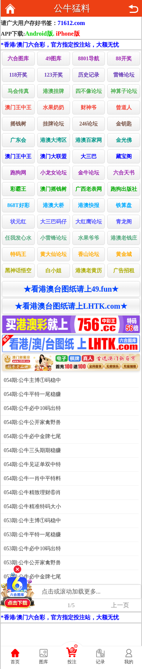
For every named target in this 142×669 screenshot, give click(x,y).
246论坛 (88, 124)
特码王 (18, 254)
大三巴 (89, 156)
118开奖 (18, 75)
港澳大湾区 (53, 140)
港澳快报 (88, 205)
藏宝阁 (124, 156)
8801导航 (88, 58)
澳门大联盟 (53, 156)
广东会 (18, 140)
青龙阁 (124, 222)
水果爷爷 (88, 238)
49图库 (53, 58)
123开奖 (53, 75)
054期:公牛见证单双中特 (32, 464)
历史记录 (88, 75)
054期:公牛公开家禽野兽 (32, 422)
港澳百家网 (88, 140)
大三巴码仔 (53, 222)
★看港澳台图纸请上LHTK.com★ (71, 306)
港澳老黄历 (88, 270)
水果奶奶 (53, 107)
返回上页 (133, 8)
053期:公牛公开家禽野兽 (32, 562)
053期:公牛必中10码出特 (32, 548)
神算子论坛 (124, 91)
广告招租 (123, 270)
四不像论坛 (88, 91)
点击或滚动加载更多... (71, 591)
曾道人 (124, 107)
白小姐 (53, 270)
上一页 (120, 605)
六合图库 (18, 58)
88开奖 (124, 58)
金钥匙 (124, 124)
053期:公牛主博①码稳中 (32, 520)
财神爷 (89, 107)
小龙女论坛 (53, 173)
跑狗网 (18, 173)
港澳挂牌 (53, 91)
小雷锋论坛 (53, 238)
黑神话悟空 (18, 270)
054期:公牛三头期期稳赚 (32, 450)
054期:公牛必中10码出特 (32, 408)
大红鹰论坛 (88, 222)
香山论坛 (88, 254)
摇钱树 (18, 124)
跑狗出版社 (124, 189)
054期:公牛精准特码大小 (32, 506)
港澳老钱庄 (124, 238)
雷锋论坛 (123, 75)
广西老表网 (88, 189)
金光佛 (124, 140)
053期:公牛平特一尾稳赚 (32, 534)
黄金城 (124, 254)
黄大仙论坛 (53, 254)
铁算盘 (124, 205)
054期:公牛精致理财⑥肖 (32, 492)
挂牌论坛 (53, 124)
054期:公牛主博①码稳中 (32, 380)
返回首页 (10, 8)
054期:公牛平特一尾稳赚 (32, 394)
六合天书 (123, 173)
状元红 (18, 222)
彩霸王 (18, 189)
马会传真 (18, 91)
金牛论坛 (88, 173)
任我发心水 (18, 238)
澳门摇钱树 (53, 189)
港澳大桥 (53, 205)
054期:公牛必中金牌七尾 (32, 436)
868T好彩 (18, 205)
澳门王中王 (18, 107)
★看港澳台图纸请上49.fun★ (71, 289)
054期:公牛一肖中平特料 (32, 478)
